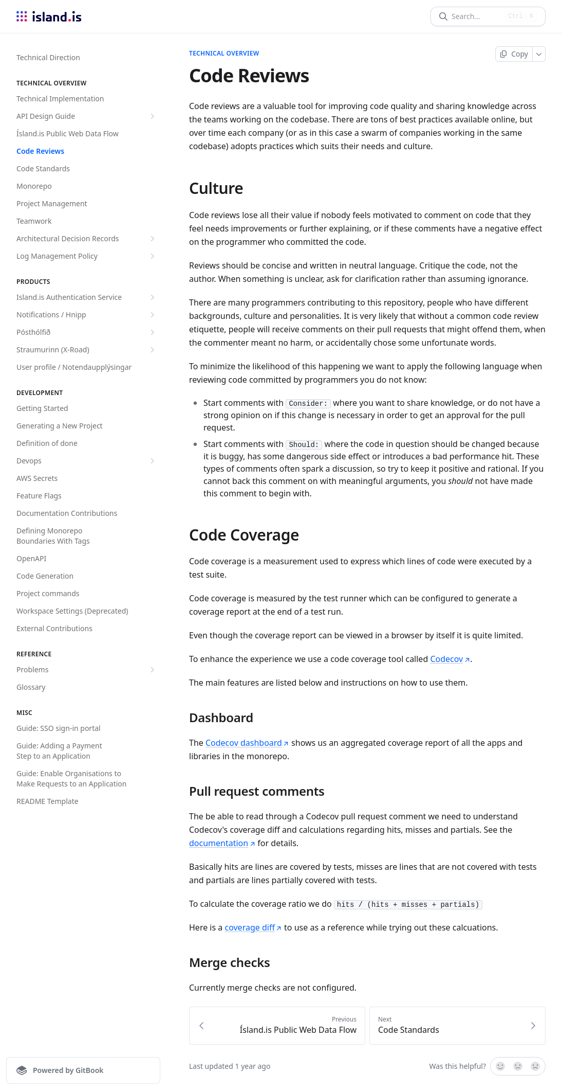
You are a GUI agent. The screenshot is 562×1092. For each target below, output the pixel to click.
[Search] (476, 16)
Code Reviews (40, 151)
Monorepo (34, 186)
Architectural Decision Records (86, 239)
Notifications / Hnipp (86, 315)
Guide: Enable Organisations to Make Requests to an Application (71, 778)
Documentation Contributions (66, 513)
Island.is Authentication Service (86, 297)
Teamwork (33, 221)
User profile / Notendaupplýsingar (74, 367)
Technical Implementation (60, 98)
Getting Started (42, 408)
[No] (536, 1066)
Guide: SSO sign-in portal (58, 728)
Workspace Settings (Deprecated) (72, 611)
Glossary (30, 687)
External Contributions (54, 628)
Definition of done (47, 443)
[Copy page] (514, 54)
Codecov (450, 659)
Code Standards (43, 168)
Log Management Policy (86, 256)
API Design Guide (86, 116)
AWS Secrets (37, 478)
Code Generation (44, 576)
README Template (47, 801)
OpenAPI (31, 558)
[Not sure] (518, 1066)
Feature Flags (39, 495)
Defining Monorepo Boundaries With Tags (53, 536)
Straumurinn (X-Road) (86, 350)
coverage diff (253, 927)
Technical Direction (48, 57)
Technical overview (224, 53)
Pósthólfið (86, 332)
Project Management (51, 203)
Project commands (48, 593)
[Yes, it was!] (500, 1066)
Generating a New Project (59, 426)
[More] (539, 54)
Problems (86, 670)
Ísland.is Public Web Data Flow (67, 133)
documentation (222, 843)
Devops (86, 461)
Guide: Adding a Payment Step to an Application (59, 751)
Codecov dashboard (247, 742)
